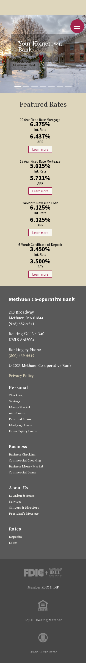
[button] (77, 26)
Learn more (40, 149)
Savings (14, 401)
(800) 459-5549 (21, 355)
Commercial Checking (25, 460)
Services (15, 502)
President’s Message (24, 514)
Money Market (19, 407)
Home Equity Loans (23, 431)
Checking (15, 395)
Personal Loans (20, 419)
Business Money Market (26, 466)
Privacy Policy (21, 375)
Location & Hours (22, 496)
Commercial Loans (22, 472)
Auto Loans (17, 413)
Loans (13, 543)
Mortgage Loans (21, 425)
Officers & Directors (24, 508)
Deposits (15, 537)
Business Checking (22, 454)
